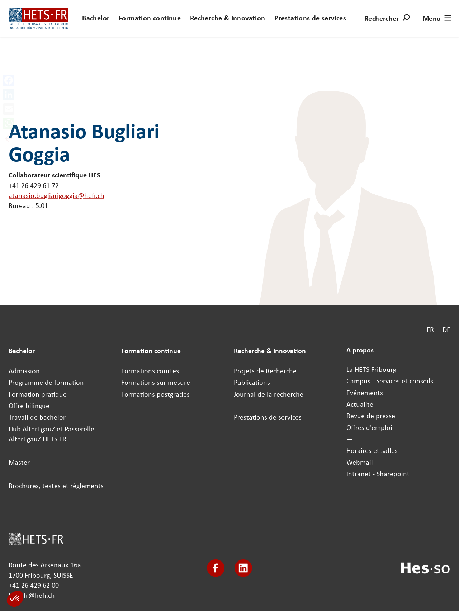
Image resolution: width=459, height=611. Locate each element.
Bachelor (95, 18)
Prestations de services (310, 18)
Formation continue (150, 18)
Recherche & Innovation (227, 18)
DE (446, 329)
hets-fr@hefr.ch (32, 595)
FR (430, 329)
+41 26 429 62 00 (34, 585)
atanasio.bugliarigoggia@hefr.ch (56, 195)
